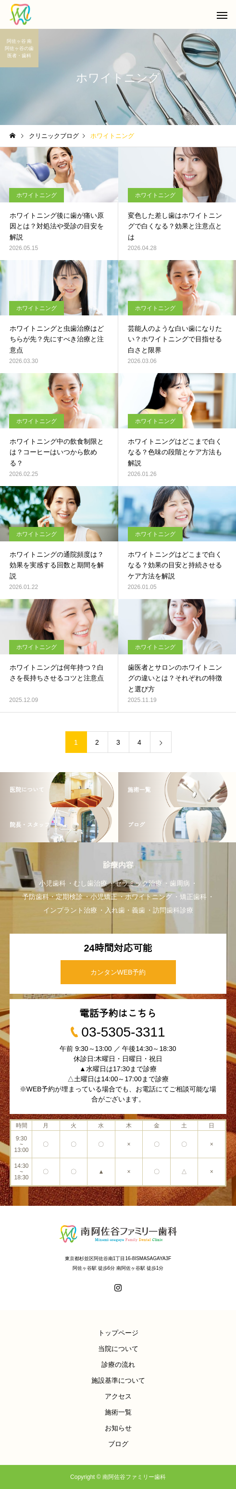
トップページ (118, 1333)
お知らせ (118, 1428)
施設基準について (118, 1380)
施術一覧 (118, 1412)
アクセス (118, 1396)
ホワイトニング (36, 195)
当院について (118, 1348)
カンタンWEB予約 (118, 972)
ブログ (118, 1444)
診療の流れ (118, 1364)
